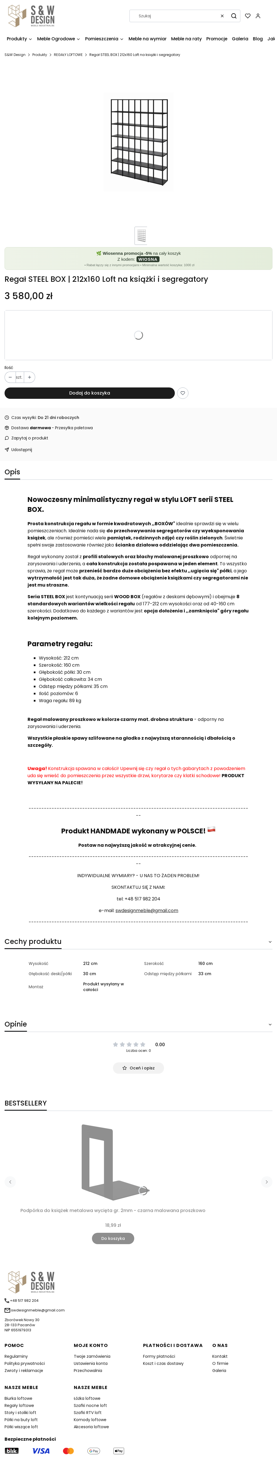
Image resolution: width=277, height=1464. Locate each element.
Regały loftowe (19, 1405)
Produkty (39, 54)
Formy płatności (159, 1356)
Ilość (9, 367)
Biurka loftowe (18, 1398)
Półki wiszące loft (21, 1427)
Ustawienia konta (91, 1363)
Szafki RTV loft (88, 1412)
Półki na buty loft (21, 1420)
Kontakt (220, 1356)
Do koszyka (113, 1238)
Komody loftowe (90, 1420)
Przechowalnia (88, 1370)
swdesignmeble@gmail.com (147, 910)
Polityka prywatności (25, 1363)
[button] (234, 16)
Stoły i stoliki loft (20, 1412)
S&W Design (15, 54)
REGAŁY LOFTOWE (68, 54)
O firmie (220, 1363)
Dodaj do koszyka (89, 393)
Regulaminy (16, 1356)
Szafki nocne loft (90, 1405)
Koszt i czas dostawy (163, 1363)
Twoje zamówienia (92, 1356)
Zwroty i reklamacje (24, 1370)
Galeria (219, 1370)
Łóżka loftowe (87, 1398)
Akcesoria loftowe (91, 1427)
